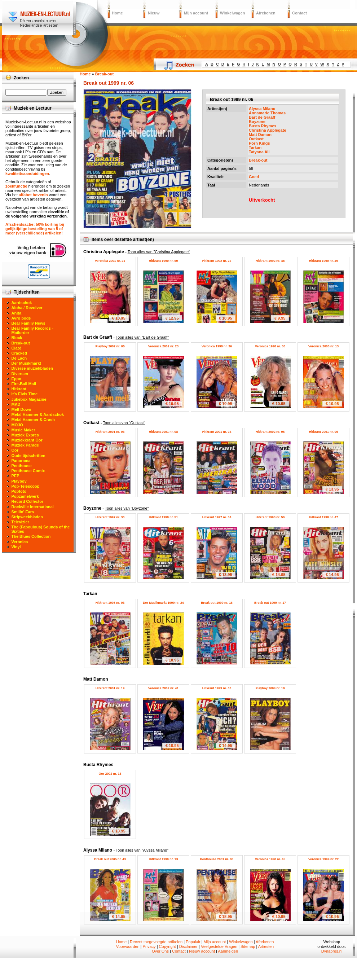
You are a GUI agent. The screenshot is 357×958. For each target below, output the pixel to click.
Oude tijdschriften (28, 455)
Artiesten (266, 946)
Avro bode (21, 318)
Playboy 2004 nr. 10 (270, 688)
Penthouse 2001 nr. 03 (216, 859)
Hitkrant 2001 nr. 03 (110, 432)
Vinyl (16, 547)
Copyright (167, 946)
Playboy (19, 481)
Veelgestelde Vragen (219, 946)
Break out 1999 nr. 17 (270, 603)
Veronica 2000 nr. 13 (323, 346)
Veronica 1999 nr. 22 (323, 859)
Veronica (20, 542)
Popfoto (19, 491)
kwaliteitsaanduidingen (27, 173)
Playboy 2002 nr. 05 (109, 346)
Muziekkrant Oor (27, 440)
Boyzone (257, 121)
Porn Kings (259, 143)
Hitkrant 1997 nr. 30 (110, 517)
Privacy (149, 946)
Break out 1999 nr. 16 (217, 603)
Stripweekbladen (27, 517)
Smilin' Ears (23, 512)
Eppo (17, 379)
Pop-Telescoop (26, 486)
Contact (299, 13)
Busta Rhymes (262, 126)
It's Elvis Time (25, 394)
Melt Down (21, 409)
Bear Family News (28, 323)
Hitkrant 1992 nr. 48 (270, 261)
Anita (17, 313)
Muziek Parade (25, 445)
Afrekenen (266, 13)
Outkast (256, 139)
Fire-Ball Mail (24, 384)
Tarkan (255, 147)
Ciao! (17, 348)
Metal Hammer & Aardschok (38, 414)
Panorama (21, 460)
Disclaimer (188, 946)
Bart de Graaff (262, 117)
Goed (254, 177)
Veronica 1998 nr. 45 (270, 859)
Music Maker (23, 430)
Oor (15, 450)
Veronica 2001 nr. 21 (110, 261)
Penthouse (22, 465)
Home (117, 13)
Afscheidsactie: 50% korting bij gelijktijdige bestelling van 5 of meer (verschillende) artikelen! (34, 228)
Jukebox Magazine (29, 399)
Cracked (19, 353)
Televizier (20, 522)
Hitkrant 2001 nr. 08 (163, 432)
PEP (15, 476)
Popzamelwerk (25, 496)
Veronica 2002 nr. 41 (163, 688)
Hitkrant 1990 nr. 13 (163, 859)
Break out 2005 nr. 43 (110, 859)
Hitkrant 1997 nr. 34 (217, 517)
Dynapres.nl (332, 951)
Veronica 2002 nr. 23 (163, 346)
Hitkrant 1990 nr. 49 (323, 261)
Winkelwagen (232, 13)
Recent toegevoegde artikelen (156, 942)
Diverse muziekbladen (32, 368)
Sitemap (248, 946)
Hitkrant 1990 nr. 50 (163, 261)
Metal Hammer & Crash (33, 419)
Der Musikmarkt (26, 363)
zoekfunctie (16, 186)
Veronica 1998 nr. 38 (270, 346)
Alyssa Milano (262, 108)
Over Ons (160, 951)
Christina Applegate (267, 130)
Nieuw (153, 13)
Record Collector (28, 501)
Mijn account (196, 13)
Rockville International (33, 507)
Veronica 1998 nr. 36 (217, 346)
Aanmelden (228, 951)
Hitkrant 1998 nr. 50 (270, 517)
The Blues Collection (31, 536)
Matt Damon (260, 134)
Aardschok (22, 302)
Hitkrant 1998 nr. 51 (163, 517)
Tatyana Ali (259, 152)
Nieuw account (202, 951)
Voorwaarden (128, 946)
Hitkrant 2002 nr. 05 (270, 432)
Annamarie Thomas (267, 113)
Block (17, 337)
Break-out (258, 160)
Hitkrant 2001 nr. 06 (323, 432)
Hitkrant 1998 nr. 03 (110, 603)
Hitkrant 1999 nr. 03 (217, 688)
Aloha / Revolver (27, 308)
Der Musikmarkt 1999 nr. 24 (163, 603)
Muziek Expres (25, 435)
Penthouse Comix (28, 471)
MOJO (17, 425)
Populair (193, 942)
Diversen (20, 374)
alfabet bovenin (33, 195)
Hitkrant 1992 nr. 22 (217, 261)
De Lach (19, 358)
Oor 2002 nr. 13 (109, 773)
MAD (16, 404)
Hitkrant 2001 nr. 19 (110, 688)
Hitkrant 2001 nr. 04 (217, 432)
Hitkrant (19, 389)
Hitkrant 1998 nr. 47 (323, 517)
